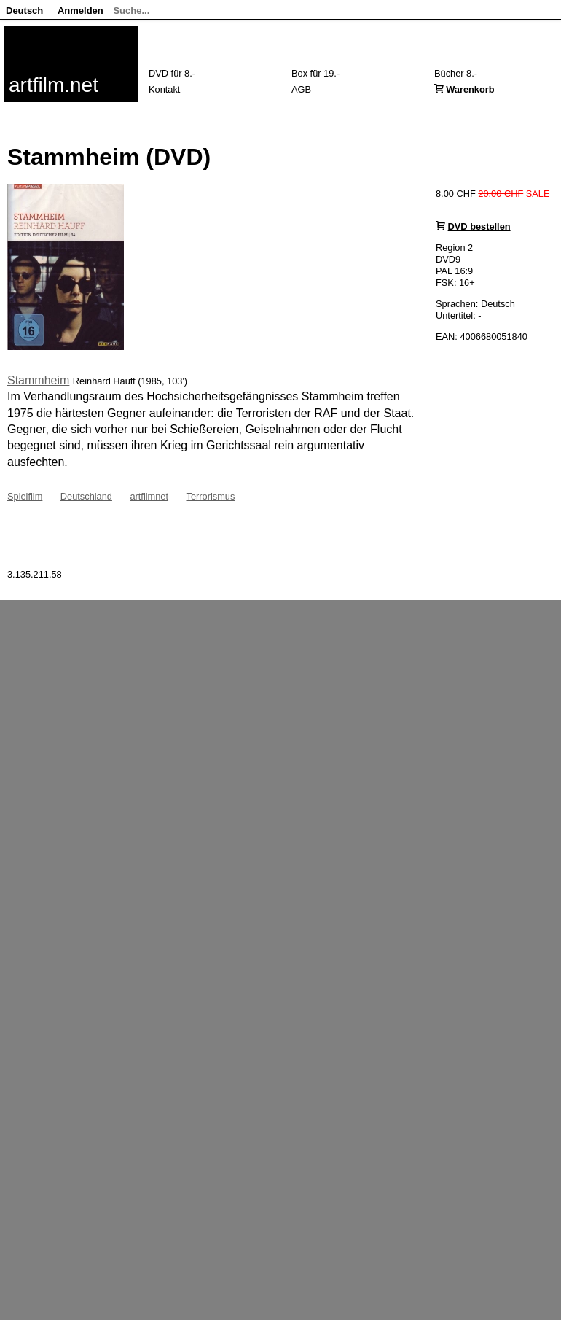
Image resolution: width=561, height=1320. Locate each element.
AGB (301, 89)
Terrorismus (210, 496)
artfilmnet (149, 496)
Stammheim (38, 380)
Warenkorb (470, 89)
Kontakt (164, 89)
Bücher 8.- (455, 73)
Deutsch (24, 10)
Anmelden (80, 10)
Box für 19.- (315, 73)
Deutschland (86, 496)
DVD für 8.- (172, 73)
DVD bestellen (479, 226)
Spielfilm (24, 496)
